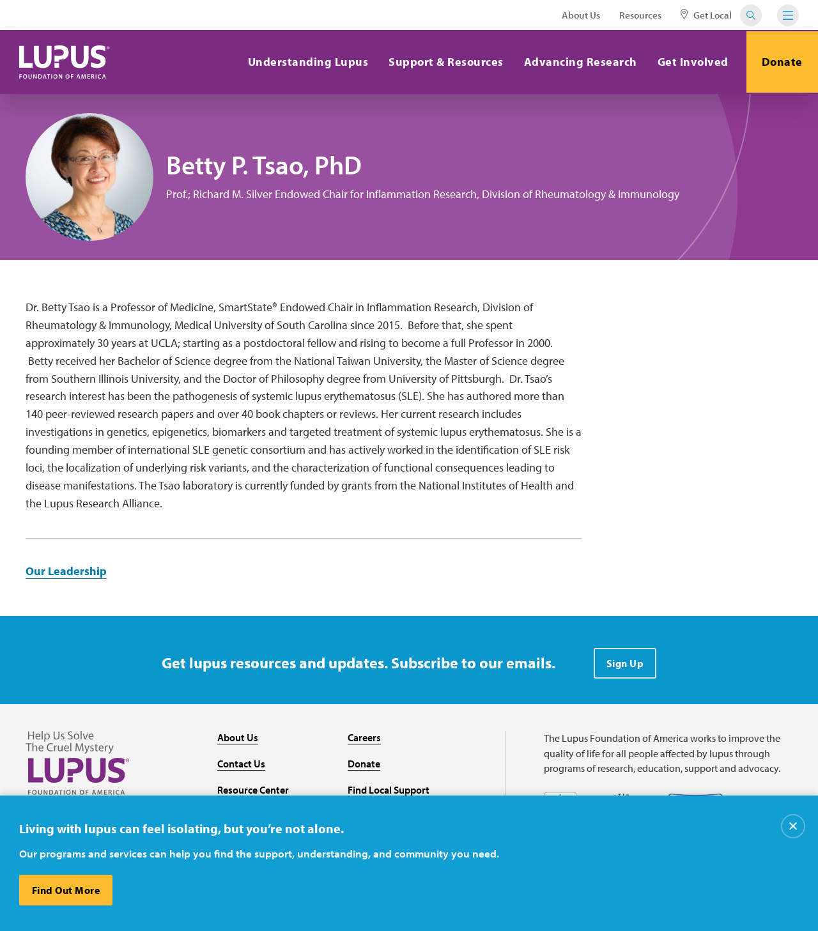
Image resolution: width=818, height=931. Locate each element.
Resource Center (253, 789)
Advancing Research (578, 61)
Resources (640, 15)
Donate (781, 61)
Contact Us (241, 763)
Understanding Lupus (306, 61)
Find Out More (66, 890)
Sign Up (625, 663)
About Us (581, 15)
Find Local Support (388, 789)
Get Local (706, 15)
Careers (364, 737)
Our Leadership (66, 571)
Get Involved (691, 61)
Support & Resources (444, 61)
